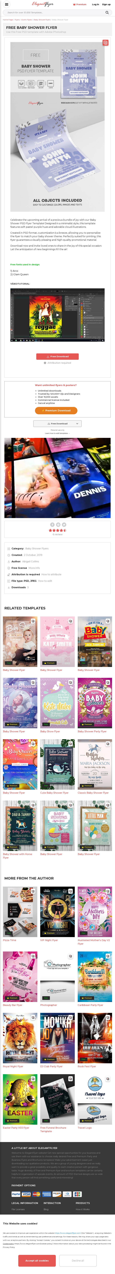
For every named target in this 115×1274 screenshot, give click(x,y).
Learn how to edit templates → (57, 433)
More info (34, 568)
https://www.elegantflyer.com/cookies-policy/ (33, 1244)
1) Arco (14, 271)
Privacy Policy (9, 1247)
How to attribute (51, 574)
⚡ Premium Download (56, 410)
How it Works (83, 1209)
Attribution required (57, 362)
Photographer (48, 1005)
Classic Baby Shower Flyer (93, 792)
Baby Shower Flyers (37, 548)
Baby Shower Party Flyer (92, 731)
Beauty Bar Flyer (12, 1005)
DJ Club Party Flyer (51, 1066)
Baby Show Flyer (50, 731)
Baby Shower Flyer (14, 670)
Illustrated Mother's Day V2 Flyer (94, 942)
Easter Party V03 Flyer (16, 1127)
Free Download (58, 356)
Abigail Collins (30, 561)
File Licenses (18, 1209)
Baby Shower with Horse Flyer (17, 856)
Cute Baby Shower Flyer (54, 792)
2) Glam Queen (19, 274)
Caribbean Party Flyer (90, 1005)
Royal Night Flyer (13, 1066)
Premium (79, 4)
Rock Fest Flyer (87, 1066)
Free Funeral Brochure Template (53, 1129)
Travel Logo (85, 1127)
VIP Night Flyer (49, 940)
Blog (46, 1209)
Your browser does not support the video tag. (57, 478)
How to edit (45, 581)
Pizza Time (9, 940)
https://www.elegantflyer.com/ (68, 1233)
